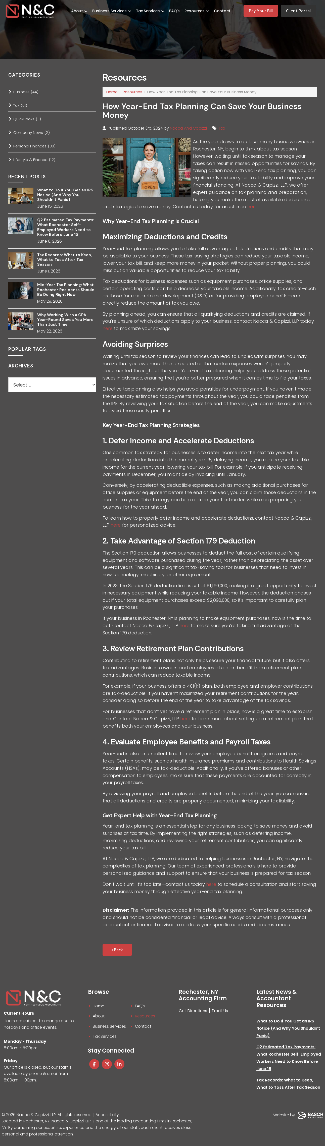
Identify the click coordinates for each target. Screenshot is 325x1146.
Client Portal (298, 11)
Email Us (220, 1011)
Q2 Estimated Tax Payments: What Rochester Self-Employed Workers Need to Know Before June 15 (65, 227)
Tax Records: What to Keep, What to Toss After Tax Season (64, 259)
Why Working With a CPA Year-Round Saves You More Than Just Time (65, 319)
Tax (222, 128)
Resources (132, 91)
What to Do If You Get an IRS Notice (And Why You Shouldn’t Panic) (65, 195)
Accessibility (107, 1118)
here (252, 206)
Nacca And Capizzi (188, 128)
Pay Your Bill (261, 11)
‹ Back (117, 950)
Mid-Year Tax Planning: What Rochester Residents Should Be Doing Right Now (66, 289)
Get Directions (193, 1011)
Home (112, 91)
